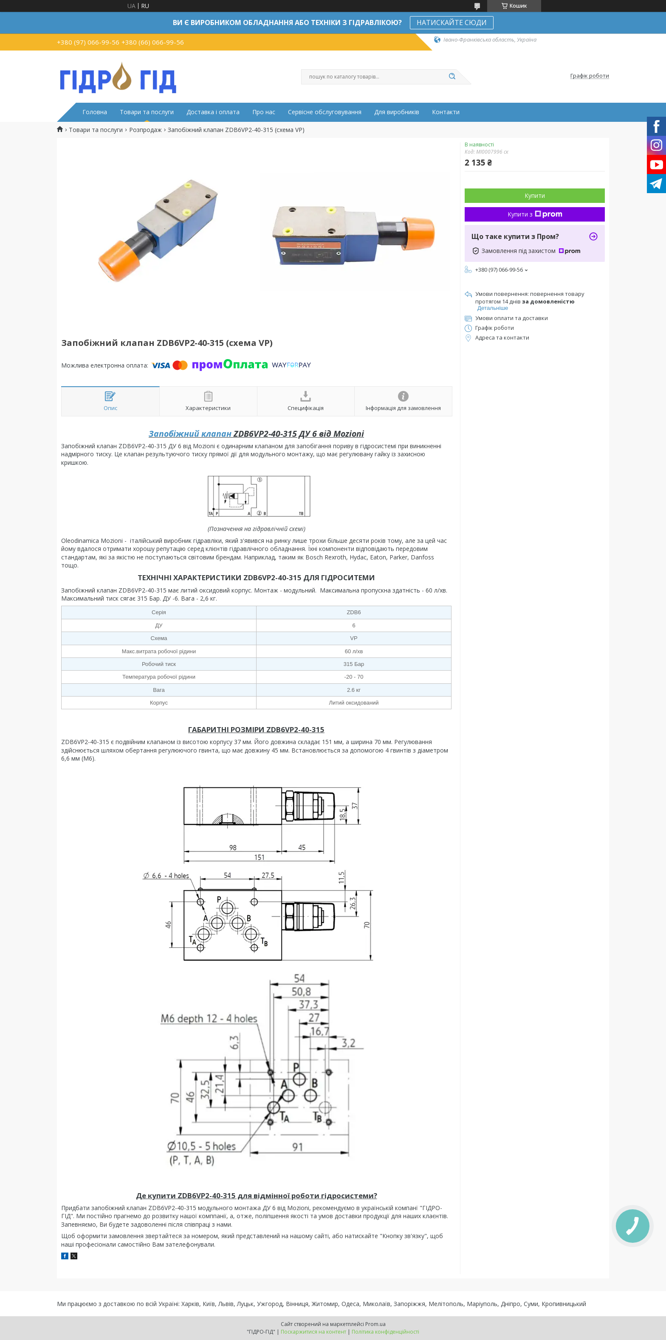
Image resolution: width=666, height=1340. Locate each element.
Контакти (446, 112)
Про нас (263, 112)
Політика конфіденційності (385, 1331)
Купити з (535, 214)
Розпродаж (145, 130)
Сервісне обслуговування (324, 112)
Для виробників (396, 112)
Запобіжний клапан (190, 433)
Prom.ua (375, 1324)
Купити (535, 195)
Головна (94, 112)
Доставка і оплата (213, 112)
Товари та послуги (147, 112)
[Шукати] (451, 76)
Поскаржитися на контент (313, 1331)
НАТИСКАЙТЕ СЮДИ (452, 22)
